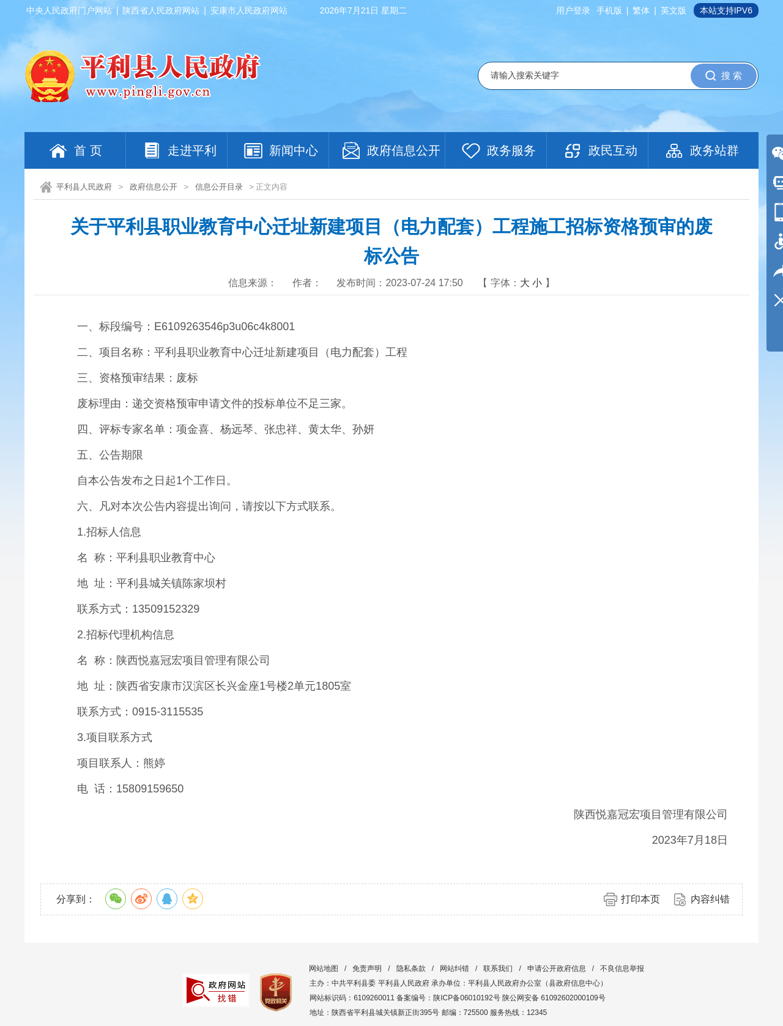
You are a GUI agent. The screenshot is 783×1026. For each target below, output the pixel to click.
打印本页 (640, 899)
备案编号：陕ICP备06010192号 (448, 998)
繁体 (641, 10)
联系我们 (498, 968)
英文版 (673, 10)
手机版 (609, 10)
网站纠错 (454, 968)
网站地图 (323, 968)
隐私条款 (411, 968)
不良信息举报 (622, 968)
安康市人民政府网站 (249, 10)
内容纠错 (710, 899)
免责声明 (367, 968)
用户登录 (573, 10)
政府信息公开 (153, 186)
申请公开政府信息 (556, 968)
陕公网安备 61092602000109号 (554, 998)
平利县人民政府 (84, 186)
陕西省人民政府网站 (160, 10)
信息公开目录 (219, 186)
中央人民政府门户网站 (69, 10)
